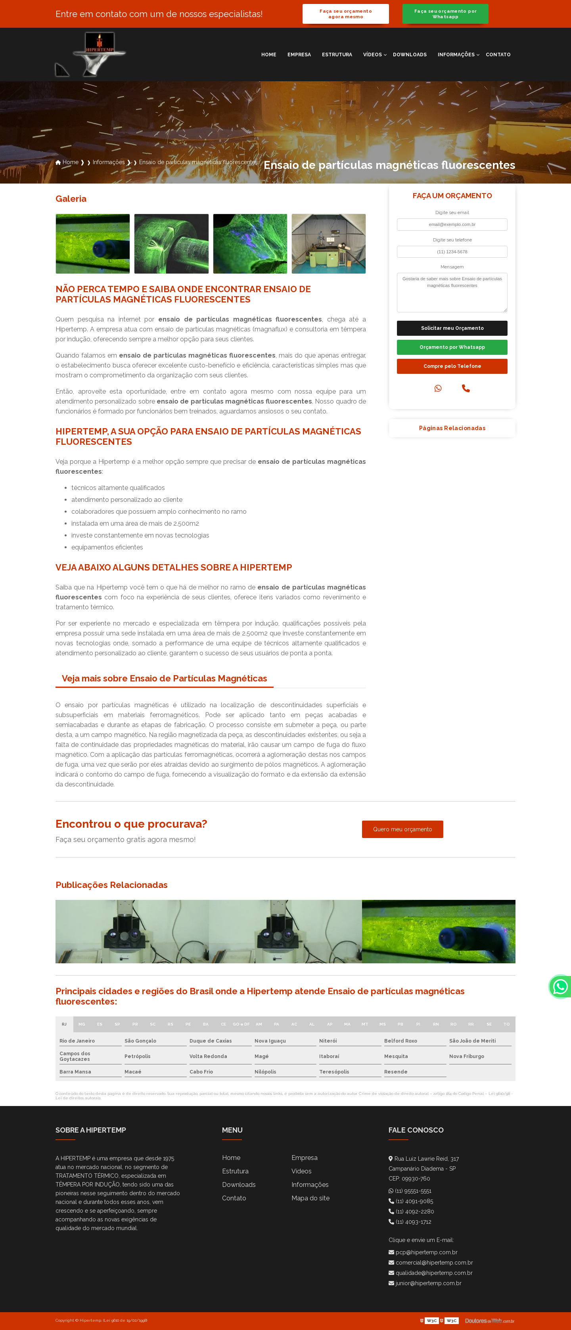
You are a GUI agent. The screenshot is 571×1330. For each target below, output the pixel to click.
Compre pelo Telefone (452, 366)
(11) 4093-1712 (410, 1222)
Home (268, 54)
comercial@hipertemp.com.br (431, 1262)
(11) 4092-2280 (411, 1211)
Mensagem (452, 267)
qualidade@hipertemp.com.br (431, 1273)
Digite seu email (452, 212)
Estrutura (337, 54)
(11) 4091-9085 (411, 1201)
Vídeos (372, 54)
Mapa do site (310, 1198)
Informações (456, 54)
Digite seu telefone (452, 240)
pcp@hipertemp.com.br (423, 1252)
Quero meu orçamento (402, 829)
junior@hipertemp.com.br (425, 1283)
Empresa (299, 54)
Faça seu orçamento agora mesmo (346, 13)
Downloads (410, 54)
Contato (498, 54)
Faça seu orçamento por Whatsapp (445, 13)
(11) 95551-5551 (410, 1191)
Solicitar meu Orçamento (452, 328)
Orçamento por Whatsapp (452, 347)
